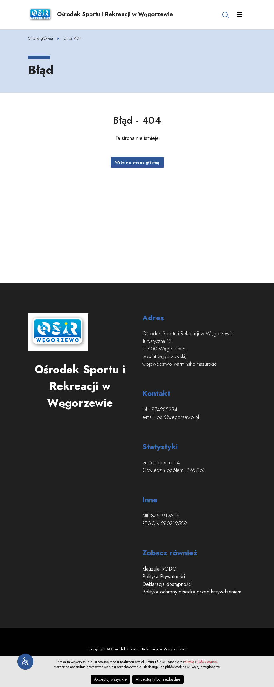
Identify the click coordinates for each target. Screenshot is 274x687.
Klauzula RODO (159, 568)
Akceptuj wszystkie (110, 679)
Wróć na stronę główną (137, 162)
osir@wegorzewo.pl (178, 417)
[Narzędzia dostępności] (25, 662)
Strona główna (40, 38)
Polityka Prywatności (163, 576)
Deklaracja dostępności (167, 584)
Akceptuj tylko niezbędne (158, 679)
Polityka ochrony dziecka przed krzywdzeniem (191, 591)
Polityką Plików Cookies (200, 661)
